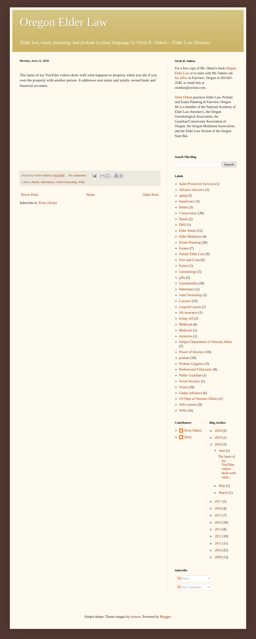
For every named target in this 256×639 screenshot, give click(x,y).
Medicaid (185, 324)
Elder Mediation (190, 236)
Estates (184, 248)
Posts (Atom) (48, 203)
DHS (182, 225)
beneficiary (187, 201)
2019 (219, 437)
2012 (219, 536)
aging (183, 195)
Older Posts (151, 195)
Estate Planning (190, 242)
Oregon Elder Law (64, 22)
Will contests (188, 404)
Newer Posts (29, 195)
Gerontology (188, 272)
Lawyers (185, 301)
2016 (219, 508)
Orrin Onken (183, 97)
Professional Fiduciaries (195, 369)
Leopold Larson (190, 307)
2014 (219, 522)
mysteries (185, 336)
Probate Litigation (191, 364)
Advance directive (191, 190)
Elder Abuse (187, 231)
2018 (219, 444)
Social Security (189, 381)
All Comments (190, 587)
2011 (218, 543)
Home (90, 195)
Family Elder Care (192, 254)
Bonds (183, 207)
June (222, 450)
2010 (219, 550)
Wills (81, 182)
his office (181, 78)
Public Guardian (190, 375)
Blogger (165, 617)
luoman (135, 617)
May (222, 486)
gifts (182, 278)
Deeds (35, 182)
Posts (183, 578)
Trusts (183, 387)
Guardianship (188, 283)
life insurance (188, 312)
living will (186, 318)
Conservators (188, 213)
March (224, 493)
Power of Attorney (192, 352)
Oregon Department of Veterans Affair (205, 342)
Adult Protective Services (196, 184)
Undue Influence (190, 393)
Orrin (188, 437)
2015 (219, 515)
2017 (219, 501)
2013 (219, 529)
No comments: (77, 175)
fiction (183, 266)
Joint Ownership (66, 182)
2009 (219, 557)
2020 (219, 431)
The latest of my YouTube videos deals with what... (227, 467)
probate (184, 358)
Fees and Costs (189, 260)
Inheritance (48, 182)
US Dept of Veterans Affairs (198, 399)
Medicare (185, 330)
